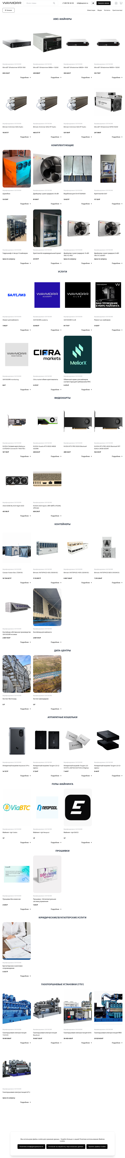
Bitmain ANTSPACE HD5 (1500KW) (45, 572)
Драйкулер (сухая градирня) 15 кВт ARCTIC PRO (76, 254)
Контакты (107, 10)
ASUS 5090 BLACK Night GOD (13, 506)
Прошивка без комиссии (12, 899)
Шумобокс (6, 194)
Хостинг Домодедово (41, 699)
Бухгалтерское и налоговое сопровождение (12, 967)
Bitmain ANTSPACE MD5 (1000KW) (106, 572)
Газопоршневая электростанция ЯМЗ (107, 1033)
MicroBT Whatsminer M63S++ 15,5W (107, 67)
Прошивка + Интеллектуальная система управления (44, 900)
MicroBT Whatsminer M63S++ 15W (76, 67)
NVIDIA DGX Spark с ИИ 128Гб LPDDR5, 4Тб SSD (47, 507)
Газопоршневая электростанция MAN (77, 1033)
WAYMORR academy (40, 320)
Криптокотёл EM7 (100, 194)
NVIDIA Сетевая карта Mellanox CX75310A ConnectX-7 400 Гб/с (14, 447)
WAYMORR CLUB (70, 320)
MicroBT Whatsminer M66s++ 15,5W (45, 67)
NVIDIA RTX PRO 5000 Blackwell (75, 446)
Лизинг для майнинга (10, 320)
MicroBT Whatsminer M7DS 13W (14, 67)
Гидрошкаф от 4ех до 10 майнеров (15, 253)
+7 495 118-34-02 (68, 3)
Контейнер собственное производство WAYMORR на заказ (17, 633)
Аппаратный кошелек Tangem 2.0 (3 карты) (107, 767)
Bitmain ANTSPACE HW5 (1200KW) (76, 572)
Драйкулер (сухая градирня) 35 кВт (46, 194)
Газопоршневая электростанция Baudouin (45, 1034)
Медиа (99, 10)
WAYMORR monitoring (11, 379)
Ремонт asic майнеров (102, 320)
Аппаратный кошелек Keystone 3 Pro (16, 766)
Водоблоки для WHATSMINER (75, 194)
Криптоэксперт (117, 10)
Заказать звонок (103, 3)
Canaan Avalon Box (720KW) (13, 572)
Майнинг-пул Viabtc (10, 832)
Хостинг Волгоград (9, 699)
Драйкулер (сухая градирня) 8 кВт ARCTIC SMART (106, 254)
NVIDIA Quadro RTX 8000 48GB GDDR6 (44, 447)
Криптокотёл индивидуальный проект (47, 253)
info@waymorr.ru (82, 3)
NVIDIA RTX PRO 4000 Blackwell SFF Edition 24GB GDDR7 (107, 447)
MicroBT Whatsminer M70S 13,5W (106, 127)
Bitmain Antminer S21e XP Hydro (44, 127)
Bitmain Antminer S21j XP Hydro (75, 127)
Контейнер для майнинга (42, 632)
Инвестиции (91, 10)
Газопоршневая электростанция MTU (16, 1092)
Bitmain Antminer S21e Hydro (13, 127)
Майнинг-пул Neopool (41, 832)
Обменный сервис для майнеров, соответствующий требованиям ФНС (77, 381)
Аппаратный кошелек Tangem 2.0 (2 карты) (46, 767)
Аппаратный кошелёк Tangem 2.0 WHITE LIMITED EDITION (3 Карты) (76, 767)
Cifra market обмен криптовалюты (45, 379)
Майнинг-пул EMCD (71, 832)
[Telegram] (93, 3)
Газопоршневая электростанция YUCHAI (14, 1034)
